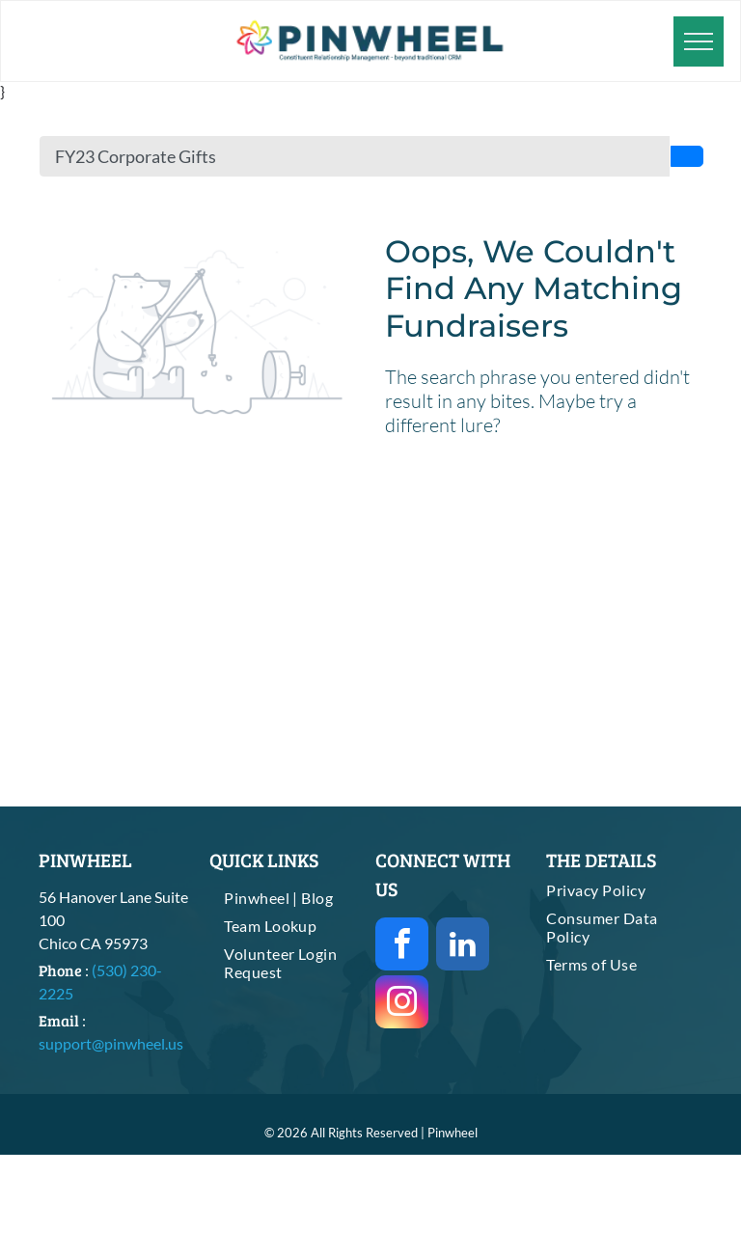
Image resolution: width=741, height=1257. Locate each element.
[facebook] (401, 946)
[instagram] (401, 1004)
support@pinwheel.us (111, 1043)
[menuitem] (287, 898)
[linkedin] (462, 946)
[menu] (698, 41)
